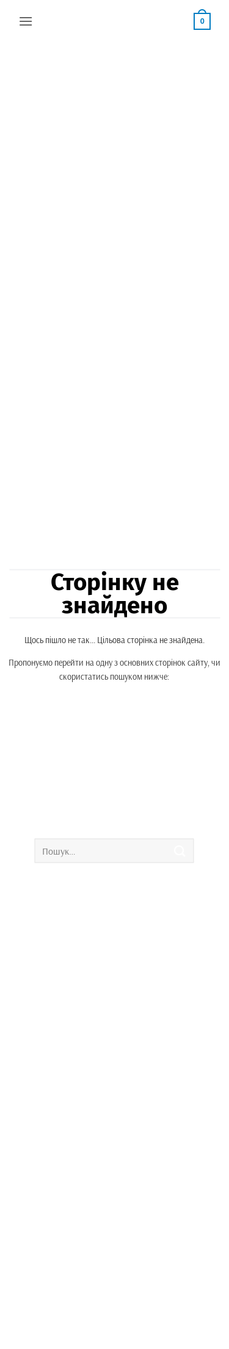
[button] (25, 21)
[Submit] (180, 851)
